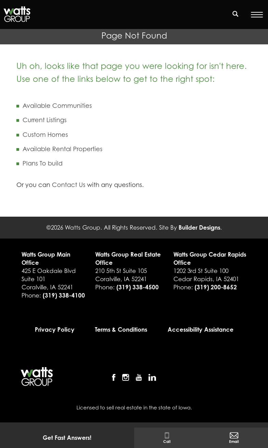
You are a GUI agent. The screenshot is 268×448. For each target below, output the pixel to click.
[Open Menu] (257, 14)
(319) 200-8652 (216, 287)
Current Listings (45, 120)
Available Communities (57, 105)
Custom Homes (45, 134)
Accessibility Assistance (201, 329)
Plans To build (42, 163)
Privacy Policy (54, 329)
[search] (235, 13)
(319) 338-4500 (137, 287)
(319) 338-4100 (64, 295)
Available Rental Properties (62, 149)
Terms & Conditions (121, 329)
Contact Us (68, 184)
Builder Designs (199, 227)
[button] (235, 18)
